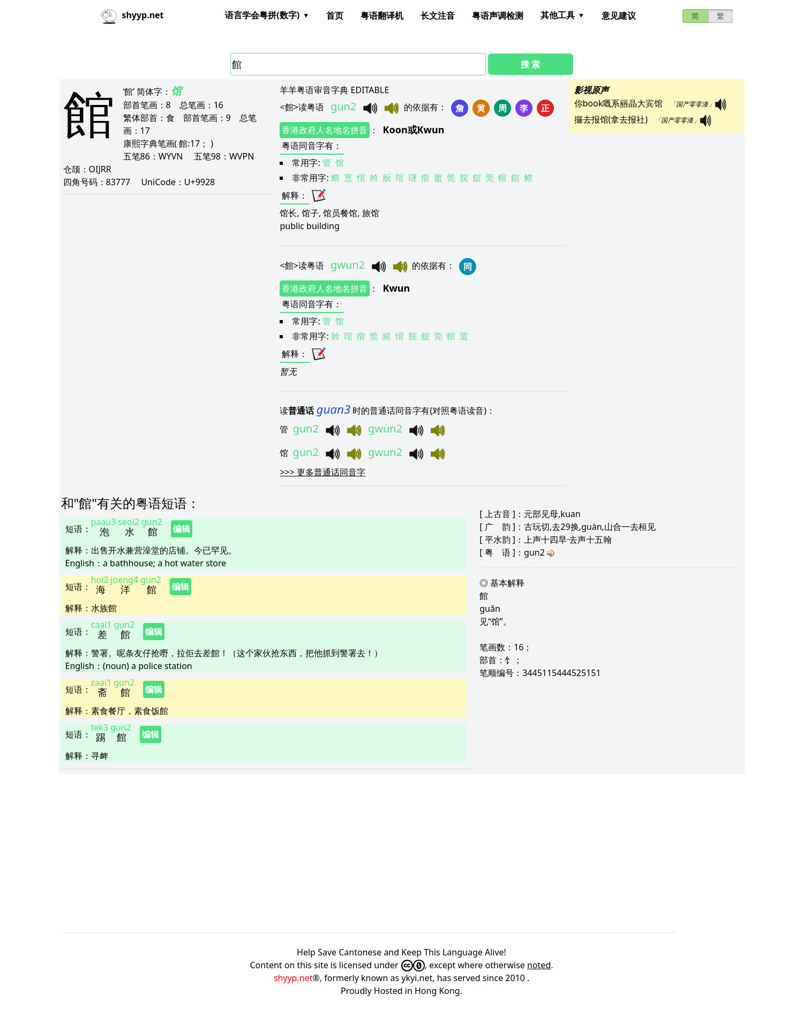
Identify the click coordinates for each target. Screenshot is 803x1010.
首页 (334, 15)
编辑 (181, 529)
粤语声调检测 (497, 15)
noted (539, 965)
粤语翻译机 (382, 15)
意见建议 (619, 15)
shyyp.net (293, 978)
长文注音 (438, 15)
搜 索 (530, 64)
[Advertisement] (380, 853)
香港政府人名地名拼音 (324, 130)
